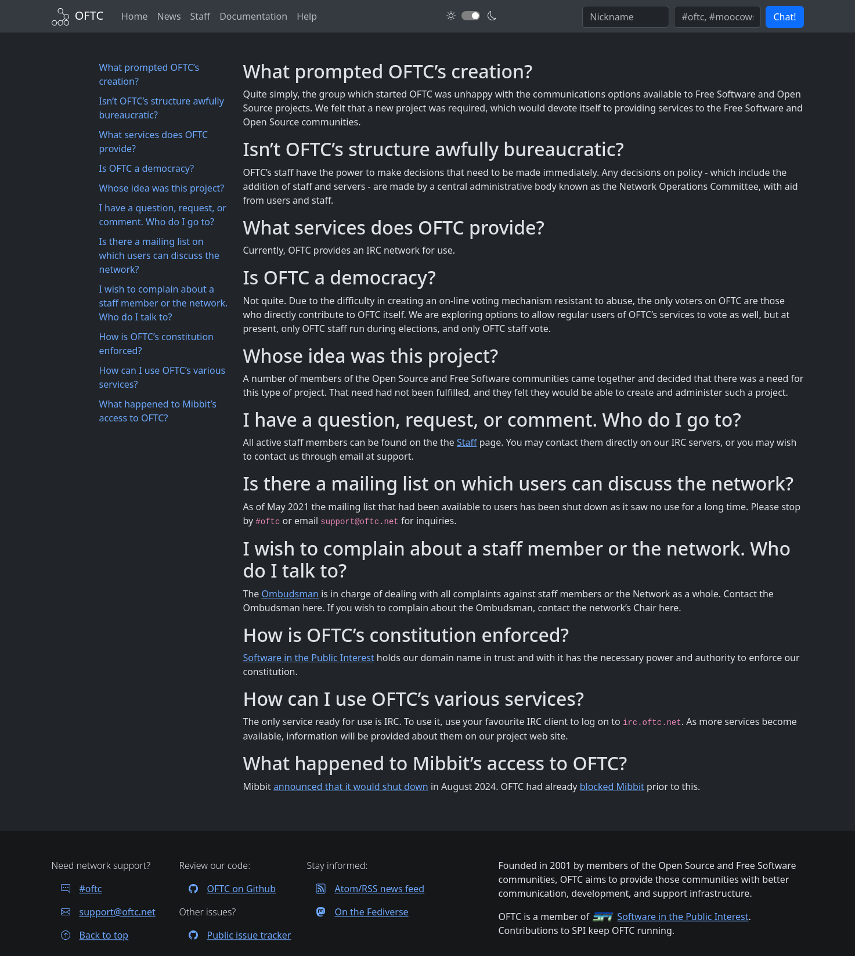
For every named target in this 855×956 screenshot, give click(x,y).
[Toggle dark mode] (470, 15)
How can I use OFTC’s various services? (162, 377)
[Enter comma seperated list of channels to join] (717, 17)
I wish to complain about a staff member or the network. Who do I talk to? (163, 303)
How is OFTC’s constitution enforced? (156, 343)
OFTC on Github (227, 888)
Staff (467, 442)
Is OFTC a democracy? (146, 168)
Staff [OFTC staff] (200, 16)
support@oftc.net (104, 912)
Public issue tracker (235, 935)
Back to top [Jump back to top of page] (90, 935)
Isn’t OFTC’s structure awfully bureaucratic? (161, 108)
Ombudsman (290, 593)
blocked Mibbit (612, 786)
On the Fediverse (358, 912)
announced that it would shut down (350, 786)
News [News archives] (169, 16)
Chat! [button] (784, 16)
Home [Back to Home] (134, 16)
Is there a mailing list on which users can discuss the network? (159, 255)
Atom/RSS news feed (366, 888)
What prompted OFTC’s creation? (149, 74)
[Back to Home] (78, 15)
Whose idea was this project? (162, 188)
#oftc (77, 888)
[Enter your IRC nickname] (625, 17)
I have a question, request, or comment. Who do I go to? (162, 214)
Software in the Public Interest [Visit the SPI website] (682, 916)
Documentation (253, 16)
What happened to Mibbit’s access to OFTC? (158, 411)
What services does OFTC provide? (153, 141)
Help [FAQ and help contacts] (307, 16)
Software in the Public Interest (308, 657)
